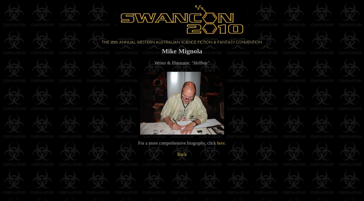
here (221, 143)
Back (182, 154)
